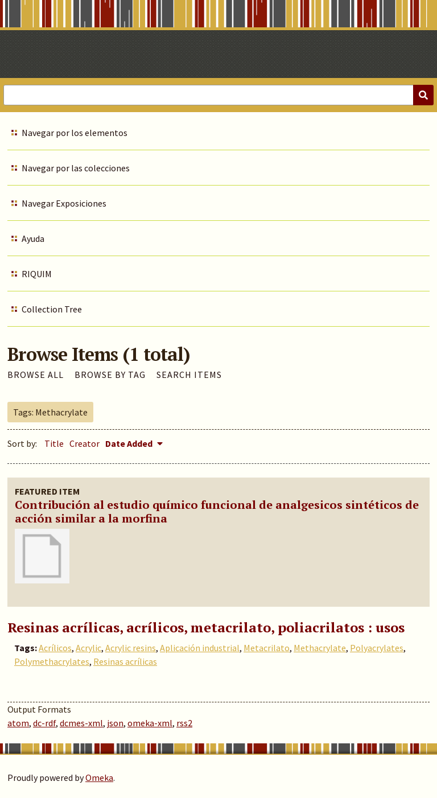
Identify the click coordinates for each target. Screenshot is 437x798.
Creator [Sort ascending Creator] (84, 443)
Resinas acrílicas (125, 661)
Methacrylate (320, 647)
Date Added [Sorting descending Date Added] (129, 443)
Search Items (189, 374)
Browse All (35, 374)
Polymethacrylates (51, 661)
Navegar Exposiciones (64, 203)
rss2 (184, 723)
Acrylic (88, 647)
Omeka (99, 777)
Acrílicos (55, 647)
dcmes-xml (81, 723)
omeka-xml (149, 723)
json (115, 723)
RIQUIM (37, 273)
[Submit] (423, 95)
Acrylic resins (130, 647)
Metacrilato (267, 647)
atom (18, 723)
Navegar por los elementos (74, 132)
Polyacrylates (376, 647)
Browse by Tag (110, 374)
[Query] (218, 95)
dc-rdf (44, 723)
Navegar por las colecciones (76, 168)
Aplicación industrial (200, 647)
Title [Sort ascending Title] (54, 443)
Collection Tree (52, 309)
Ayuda (33, 238)
